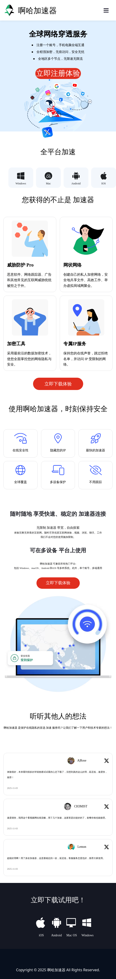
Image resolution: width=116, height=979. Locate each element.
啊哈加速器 (56, 969)
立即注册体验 (58, 73)
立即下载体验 (58, 383)
